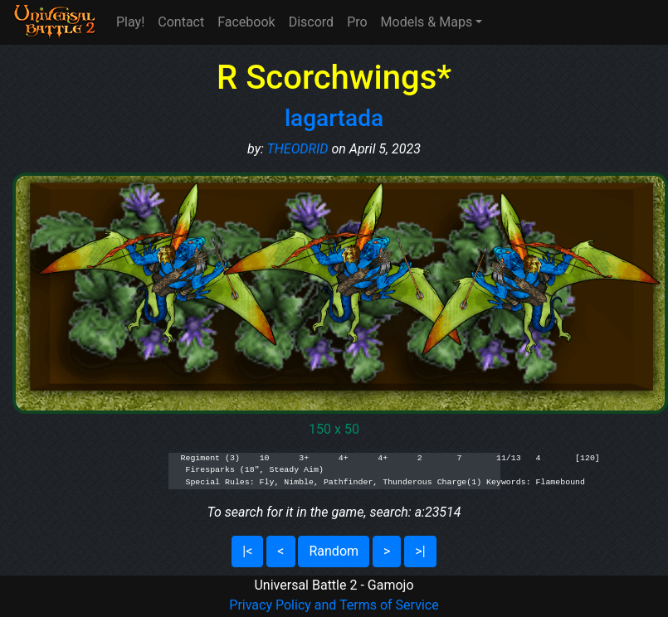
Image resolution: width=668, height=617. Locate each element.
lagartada (334, 118)
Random (333, 551)
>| (420, 551)
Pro (357, 22)
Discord (311, 22)
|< (247, 551)
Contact (181, 22)
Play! (130, 22)
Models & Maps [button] (427, 22)
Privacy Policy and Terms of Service (333, 605)
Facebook (246, 22)
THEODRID (298, 149)
